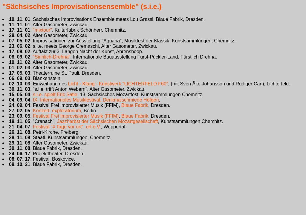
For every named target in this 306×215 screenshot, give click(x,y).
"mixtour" (42, 30)
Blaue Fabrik (134, 105)
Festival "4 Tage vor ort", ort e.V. (67, 126)
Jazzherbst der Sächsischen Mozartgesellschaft (107, 121)
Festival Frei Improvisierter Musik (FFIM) (76, 116)
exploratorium (66, 110)
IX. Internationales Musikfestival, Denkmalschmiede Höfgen (96, 99)
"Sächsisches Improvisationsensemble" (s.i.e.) (81, 6)
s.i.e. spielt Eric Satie (55, 94)
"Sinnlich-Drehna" (51, 56)
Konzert (41, 110)
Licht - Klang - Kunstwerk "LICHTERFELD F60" (118, 83)
